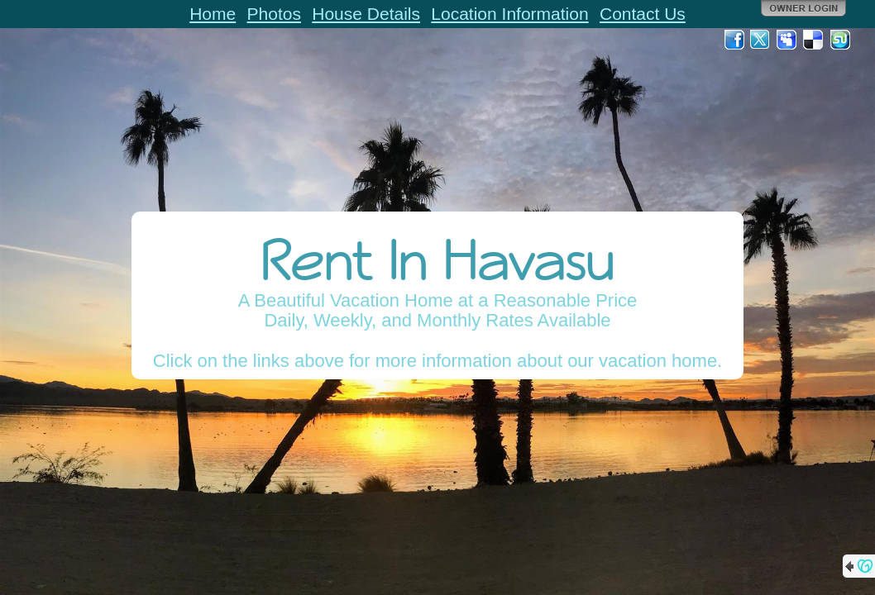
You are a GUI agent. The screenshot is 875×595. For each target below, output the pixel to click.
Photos (274, 13)
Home (212, 13)
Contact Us (643, 13)
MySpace (787, 39)
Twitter (760, 39)
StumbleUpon (840, 39)
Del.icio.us (813, 39)
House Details (366, 13)
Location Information (509, 13)
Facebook (734, 39)
